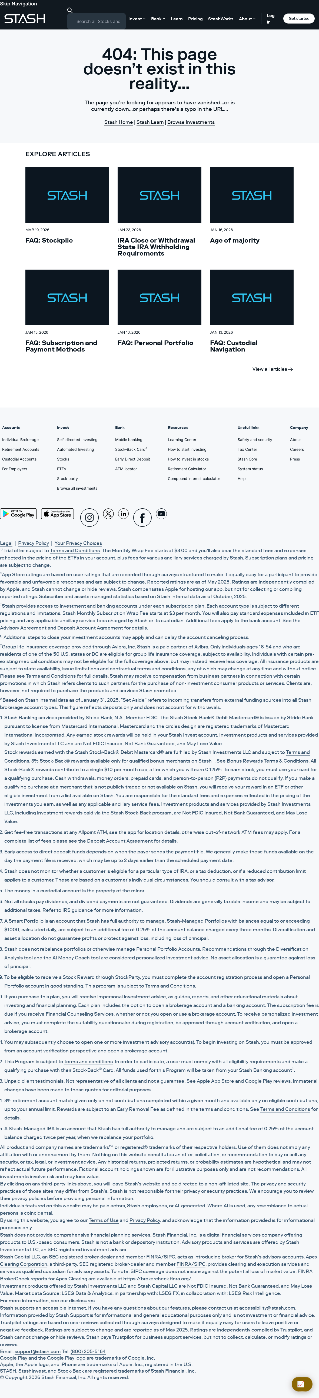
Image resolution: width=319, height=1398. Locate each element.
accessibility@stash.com (267, 1308)
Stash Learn (150, 122)
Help (242, 478)
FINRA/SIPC (160, 1257)
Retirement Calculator (187, 468)
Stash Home (118, 122)
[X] (108, 517)
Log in (271, 19)
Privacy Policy (33, 543)
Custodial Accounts (19, 459)
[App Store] (57, 513)
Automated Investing (75, 449)
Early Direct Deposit (132, 459)
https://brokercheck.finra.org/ (157, 1279)
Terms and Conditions (75, 551)
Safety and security (255, 439)
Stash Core (247, 459)
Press (295, 459)
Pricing (195, 18)
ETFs (61, 468)
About (295, 439)
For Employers (14, 468)
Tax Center (247, 449)
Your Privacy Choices (78, 543)
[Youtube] (161, 517)
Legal (6, 543)
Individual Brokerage (20, 439)
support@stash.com (38, 1351)
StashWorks (221, 18)
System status (250, 468)
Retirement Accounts (20, 449)
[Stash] (24, 18)
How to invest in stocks (188, 459)
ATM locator (126, 468)
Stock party (67, 478)
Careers (297, 449)
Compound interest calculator (194, 478)
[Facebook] (142, 517)
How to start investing (187, 449)
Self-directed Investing (77, 439)
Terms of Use (104, 1220)
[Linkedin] (123, 517)
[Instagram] (89, 517)
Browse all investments (77, 488)
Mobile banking (128, 439)
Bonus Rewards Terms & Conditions (267, 761)
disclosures (82, 1301)
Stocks (63, 459)
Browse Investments (191, 122)
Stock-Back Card (131, 449)
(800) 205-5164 (88, 1351)
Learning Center (182, 439)
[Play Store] (18, 513)
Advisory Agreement (23, 628)
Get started (299, 18)
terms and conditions (88, 1062)
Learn (177, 18)
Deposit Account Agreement (90, 628)
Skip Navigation (18, 3)
